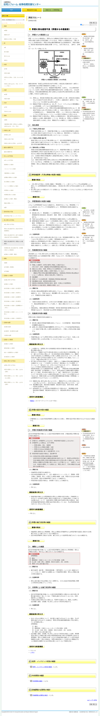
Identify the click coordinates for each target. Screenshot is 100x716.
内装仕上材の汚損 (9, 139)
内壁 (5, 90)
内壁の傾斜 (7, 98)
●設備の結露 (7, 326)
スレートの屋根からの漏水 (11, 186)
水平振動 (6, 271)
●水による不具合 (8, 160)
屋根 (5, 115)
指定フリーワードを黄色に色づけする (89, 24)
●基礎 (5, 30)
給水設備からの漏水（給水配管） (13, 288)
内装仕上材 (7, 130)
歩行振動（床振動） (9, 267)
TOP (11, 10)
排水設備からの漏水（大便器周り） (13, 318)
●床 (5, 47)
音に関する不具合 (9, 220)
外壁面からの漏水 (9, 190)
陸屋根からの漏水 (9, 164)
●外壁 (5, 69)
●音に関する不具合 (9, 224)
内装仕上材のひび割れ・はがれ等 (13, 143)
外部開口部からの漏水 (10, 194)
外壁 (5, 64)
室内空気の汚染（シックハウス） (13, 216)
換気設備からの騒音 (9, 348)
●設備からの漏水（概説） (11, 199)
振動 (5, 258)
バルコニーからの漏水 (10, 169)
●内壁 (5, 94)
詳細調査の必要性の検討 (40, 695)
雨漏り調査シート (9, 203)
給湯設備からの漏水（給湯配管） (13, 297)
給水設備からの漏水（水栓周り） (13, 292)
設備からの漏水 (8, 275)
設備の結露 (7, 322)
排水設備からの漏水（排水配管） (13, 301)
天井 (5, 103)
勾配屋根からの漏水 (9, 173)
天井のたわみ (7, 111)
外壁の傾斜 (7, 73)
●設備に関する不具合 (9, 280)
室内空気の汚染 (8, 211)
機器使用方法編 (32, 10)
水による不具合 (8, 156)
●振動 (5, 263)
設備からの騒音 (8, 339)
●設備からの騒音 (8, 344)
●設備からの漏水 (8, 284)
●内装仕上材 (7, 134)
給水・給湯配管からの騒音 (11, 352)
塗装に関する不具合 (9, 361)
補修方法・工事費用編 (52, 10)
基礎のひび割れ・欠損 (10, 39)
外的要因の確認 (37, 681)
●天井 (5, 107)
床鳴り (6, 60)
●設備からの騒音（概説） (11, 254)
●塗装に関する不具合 (9, 365)
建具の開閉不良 (8, 147)
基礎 (5, 26)
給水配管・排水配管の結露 (11, 331)
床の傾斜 (6, 52)
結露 (5, 207)
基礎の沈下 (7, 34)
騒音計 (32, 401)
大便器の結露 (7, 335)
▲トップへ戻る (92, 700)
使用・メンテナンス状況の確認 (42, 667)
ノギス (32, 652)
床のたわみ (7, 56)
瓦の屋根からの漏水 (9, 181)
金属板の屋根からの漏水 (10, 177)
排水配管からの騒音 (9, 356)
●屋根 (5, 120)
